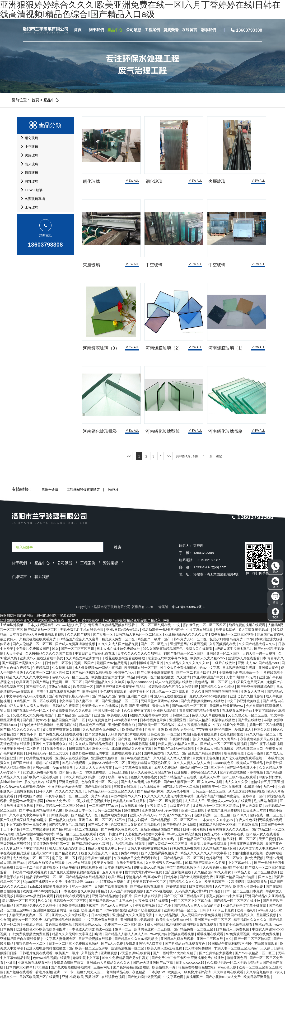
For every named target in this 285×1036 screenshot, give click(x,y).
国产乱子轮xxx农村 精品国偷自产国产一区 (54, 777)
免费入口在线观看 (199, 705)
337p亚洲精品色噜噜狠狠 (63, 976)
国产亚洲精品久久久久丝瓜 (104, 739)
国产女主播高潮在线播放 (156, 729)
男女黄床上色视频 (206, 815)
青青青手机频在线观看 (236, 981)
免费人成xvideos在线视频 (208, 753)
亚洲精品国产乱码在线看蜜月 (45, 796)
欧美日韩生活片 (111, 891)
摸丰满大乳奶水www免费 (144, 929)
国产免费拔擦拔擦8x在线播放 (203, 758)
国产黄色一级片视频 (132, 796)
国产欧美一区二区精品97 (156, 781)
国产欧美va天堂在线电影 (41, 834)
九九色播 (165, 962)
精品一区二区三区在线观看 (76, 891)
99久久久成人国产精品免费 (118, 701)
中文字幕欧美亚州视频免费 (26, 881)
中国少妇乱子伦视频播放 (92, 858)
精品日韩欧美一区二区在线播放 (151, 734)
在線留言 (189, 30)
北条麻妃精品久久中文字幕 (132, 805)
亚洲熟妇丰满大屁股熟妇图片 (149, 820)
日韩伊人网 (44, 848)
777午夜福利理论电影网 (214, 786)
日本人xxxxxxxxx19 (190, 1019)
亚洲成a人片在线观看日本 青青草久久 (256, 715)
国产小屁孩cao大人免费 (224, 1034)
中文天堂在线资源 (36, 886)
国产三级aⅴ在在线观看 (239, 834)
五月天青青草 (112, 929)
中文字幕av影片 (240, 919)
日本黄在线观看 (201, 943)
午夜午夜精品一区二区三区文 (67, 853)
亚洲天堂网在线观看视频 (189, 701)
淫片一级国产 (82, 943)
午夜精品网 (41, 724)
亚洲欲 (11, 1019)
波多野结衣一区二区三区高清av (216, 862)
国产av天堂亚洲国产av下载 (153, 1019)
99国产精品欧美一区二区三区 (182, 915)
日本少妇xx (157, 1029)
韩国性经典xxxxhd (88, 981)
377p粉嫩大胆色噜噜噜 (37, 781)
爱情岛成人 (243, 786)
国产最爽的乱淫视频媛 (180, 881)
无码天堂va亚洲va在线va (160, 758)
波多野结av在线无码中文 (91, 810)
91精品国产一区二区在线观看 (35, 758)
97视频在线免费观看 (185, 905)
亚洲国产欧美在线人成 (111, 772)
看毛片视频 (43, 1029)
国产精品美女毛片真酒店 (67, 881)
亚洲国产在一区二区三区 (213, 976)
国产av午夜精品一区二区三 (255, 1010)
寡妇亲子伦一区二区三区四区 (205, 682)
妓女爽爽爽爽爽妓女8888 (61, 786)
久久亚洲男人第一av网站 (164, 919)
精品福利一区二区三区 (240, 896)
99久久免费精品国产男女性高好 (126, 1015)
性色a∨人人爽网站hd (117, 962)
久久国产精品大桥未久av (257, 701)
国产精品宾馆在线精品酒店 (85, 934)
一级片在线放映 (224, 720)
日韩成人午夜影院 (66, 762)
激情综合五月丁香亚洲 (267, 839)
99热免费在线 (95, 829)
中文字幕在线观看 (200, 686)
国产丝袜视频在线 (178, 929)
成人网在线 (155, 981)
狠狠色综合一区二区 (31, 1000)
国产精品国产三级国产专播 (200, 896)
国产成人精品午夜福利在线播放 (212, 777)
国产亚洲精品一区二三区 (120, 758)
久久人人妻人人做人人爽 (192, 820)
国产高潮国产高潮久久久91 (22, 720)
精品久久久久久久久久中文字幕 (204, 910)
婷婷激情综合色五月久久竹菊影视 (173, 743)
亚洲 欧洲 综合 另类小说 (176, 786)
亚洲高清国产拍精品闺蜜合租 (218, 853)
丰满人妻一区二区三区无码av (236, 1005)
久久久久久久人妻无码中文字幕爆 (169, 853)
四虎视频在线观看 (98, 843)
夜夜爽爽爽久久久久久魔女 (229, 886)
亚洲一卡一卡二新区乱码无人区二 (79, 1029)
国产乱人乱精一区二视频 (181, 843)
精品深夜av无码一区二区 (45, 934)
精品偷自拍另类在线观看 (47, 919)
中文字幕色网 (174, 1034)
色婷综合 (249, 853)
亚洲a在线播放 (60, 743)
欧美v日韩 (90, 748)
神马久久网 (262, 786)
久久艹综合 (223, 943)
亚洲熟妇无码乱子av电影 (160, 867)
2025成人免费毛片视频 (40, 829)
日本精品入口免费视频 (233, 986)
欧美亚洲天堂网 (255, 867)
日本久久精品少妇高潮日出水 (84, 834)
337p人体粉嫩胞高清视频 (137, 801)
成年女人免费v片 (59, 858)
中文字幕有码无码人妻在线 (26, 753)
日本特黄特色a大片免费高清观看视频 (37, 691)
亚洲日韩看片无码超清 (137, 976)
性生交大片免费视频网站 (179, 724)
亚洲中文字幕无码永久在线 (53, 801)
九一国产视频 (39, 896)
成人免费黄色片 (100, 777)
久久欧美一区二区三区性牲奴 (48, 729)
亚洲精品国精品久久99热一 (157, 896)
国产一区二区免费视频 (166, 858)
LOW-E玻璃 (32, 213)
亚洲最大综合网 (165, 767)
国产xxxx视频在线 (159, 948)
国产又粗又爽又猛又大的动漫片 (23, 877)
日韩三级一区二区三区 (209, 848)
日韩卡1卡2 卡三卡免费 (217, 967)
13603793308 (45, 276)
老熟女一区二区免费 (27, 976)
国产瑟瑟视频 (95, 791)
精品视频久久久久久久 (251, 976)
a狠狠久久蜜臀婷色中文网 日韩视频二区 (160, 772)
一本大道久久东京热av (217, 877)
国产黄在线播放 (250, 777)
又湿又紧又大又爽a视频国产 (34, 772)
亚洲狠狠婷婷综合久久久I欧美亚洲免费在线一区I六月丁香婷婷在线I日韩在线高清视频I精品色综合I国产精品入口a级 (84, 677)
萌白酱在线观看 (266, 1000)
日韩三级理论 (118, 829)
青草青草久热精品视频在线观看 (112, 682)
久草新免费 (90, 1010)
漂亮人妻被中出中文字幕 (224, 953)
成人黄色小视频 (178, 848)
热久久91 (44, 957)
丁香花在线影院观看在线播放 (124, 715)
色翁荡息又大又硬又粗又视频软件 (136, 881)
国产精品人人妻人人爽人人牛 (126, 991)
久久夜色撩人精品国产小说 (223, 924)
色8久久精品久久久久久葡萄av (215, 796)
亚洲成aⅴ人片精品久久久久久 (108, 1019)
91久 (55, 705)
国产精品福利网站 (151, 848)
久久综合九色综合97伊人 (265, 1029)
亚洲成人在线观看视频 (72, 815)
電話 (275, 568)
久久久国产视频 (79, 691)
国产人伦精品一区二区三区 (33, 701)
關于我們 (96, 30)
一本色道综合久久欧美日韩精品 (84, 948)
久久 (229, 995)
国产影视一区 (103, 691)
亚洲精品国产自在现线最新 (20, 995)
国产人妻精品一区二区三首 (168, 900)
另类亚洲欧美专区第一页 (51, 900)
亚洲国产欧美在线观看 (145, 967)
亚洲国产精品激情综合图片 (112, 953)
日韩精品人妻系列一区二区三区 (139, 691)
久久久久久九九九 (69, 848)
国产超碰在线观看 (19, 1029)
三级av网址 (102, 1024)
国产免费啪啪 (62, 896)
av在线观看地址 (133, 862)
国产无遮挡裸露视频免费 (160, 910)
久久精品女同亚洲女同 (83, 715)
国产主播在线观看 (148, 953)
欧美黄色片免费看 (39, 815)
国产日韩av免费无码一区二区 (186, 696)
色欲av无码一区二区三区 (71, 734)
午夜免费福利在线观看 (152, 957)
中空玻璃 (30, 152)
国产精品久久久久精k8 (218, 743)
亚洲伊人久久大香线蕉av (70, 972)
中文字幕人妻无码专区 (59, 995)
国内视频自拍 (154, 810)
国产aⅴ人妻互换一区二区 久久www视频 (193, 839)
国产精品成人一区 (85, 872)
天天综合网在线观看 (228, 1029)
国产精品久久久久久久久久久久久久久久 (105, 896)
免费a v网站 (130, 910)
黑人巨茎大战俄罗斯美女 (67, 905)
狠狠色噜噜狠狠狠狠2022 (197, 1024)
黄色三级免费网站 (59, 981)
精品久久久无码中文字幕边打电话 (77, 991)
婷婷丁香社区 (139, 748)
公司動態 (133, 30)
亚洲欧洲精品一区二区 (181, 967)
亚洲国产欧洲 (137, 753)
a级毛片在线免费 (205, 791)
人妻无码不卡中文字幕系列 (26, 905)
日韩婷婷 (171, 934)
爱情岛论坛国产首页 (69, 1019)
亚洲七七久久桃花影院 (247, 753)
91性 (186, 791)
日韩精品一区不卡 (58, 720)
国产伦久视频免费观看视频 (242, 815)
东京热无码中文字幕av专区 (168, 715)
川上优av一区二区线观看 (171, 748)
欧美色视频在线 (232, 791)
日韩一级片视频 (195, 886)
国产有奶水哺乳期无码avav (69, 753)
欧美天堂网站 (226, 686)
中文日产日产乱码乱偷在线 (95, 710)
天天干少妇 (14, 710)
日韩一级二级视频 (108, 867)
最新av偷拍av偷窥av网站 (35, 891)
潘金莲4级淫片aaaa (80, 938)
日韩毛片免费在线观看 (36, 1010)
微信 (275, 583)
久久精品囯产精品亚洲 (220, 905)
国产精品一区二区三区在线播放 (237, 957)
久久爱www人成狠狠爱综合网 (24, 843)
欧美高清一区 (83, 743)
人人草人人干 (195, 858)
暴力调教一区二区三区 (19, 957)
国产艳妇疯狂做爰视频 (144, 1034)
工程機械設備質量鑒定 (83, 546)
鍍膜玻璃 (30, 189)
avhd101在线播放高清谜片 (50, 943)
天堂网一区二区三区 (67, 739)
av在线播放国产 (139, 815)
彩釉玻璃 (30, 201)
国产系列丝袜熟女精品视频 (92, 729)
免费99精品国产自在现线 (179, 834)
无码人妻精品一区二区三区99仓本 (61, 862)
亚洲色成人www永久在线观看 (229, 858)
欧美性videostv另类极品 (41, 948)
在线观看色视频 (114, 1034)
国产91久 (240, 872)
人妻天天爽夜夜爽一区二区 (29, 972)
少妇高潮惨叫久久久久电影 (72, 767)
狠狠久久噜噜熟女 (144, 834)
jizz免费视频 (254, 915)
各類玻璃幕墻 (33, 225)
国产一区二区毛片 (154, 701)
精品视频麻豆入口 (250, 805)
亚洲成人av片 (210, 834)
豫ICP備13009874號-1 (188, 664)
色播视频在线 (66, 781)
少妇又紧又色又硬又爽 (247, 739)
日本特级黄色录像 (153, 777)
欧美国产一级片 (67, 1010)
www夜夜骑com (126, 777)
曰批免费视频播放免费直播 (29, 991)
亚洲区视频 (109, 1010)
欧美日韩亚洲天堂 (257, 1034)
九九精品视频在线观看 (129, 900)
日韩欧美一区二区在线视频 (222, 843)
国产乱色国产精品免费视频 (202, 810)
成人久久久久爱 (236, 839)
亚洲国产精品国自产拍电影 (235, 934)
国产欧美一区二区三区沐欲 (89, 1005)
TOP (275, 613)
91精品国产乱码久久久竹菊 (205, 919)
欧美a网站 (116, 934)
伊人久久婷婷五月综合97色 (151, 829)
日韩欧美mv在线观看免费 (28, 929)
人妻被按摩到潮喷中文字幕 (145, 891)
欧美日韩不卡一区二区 (150, 938)
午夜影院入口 (157, 862)
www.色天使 (227, 1024)
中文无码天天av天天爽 (65, 843)
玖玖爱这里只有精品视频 (247, 848)
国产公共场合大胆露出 (216, 1010)
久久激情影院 (105, 796)
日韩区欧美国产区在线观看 (39, 1034)
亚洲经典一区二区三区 (223, 710)
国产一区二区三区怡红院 (253, 995)
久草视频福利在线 (223, 701)
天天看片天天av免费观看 (209, 900)
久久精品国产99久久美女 (213, 929)
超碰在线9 (132, 867)
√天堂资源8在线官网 (135, 1010)
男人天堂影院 (252, 862)
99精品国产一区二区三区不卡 (202, 824)
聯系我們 (208, 30)
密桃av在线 (264, 981)
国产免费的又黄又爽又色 (120, 886)
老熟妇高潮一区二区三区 (212, 872)
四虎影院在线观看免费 (73, 953)
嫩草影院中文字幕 (86, 1015)
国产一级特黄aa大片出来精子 (175, 1010)
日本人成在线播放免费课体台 (119, 705)
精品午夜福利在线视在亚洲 (82, 924)
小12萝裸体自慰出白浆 (113, 938)
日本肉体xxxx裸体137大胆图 (27, 1024)
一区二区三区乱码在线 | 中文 (159, 682)
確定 (219, 513)
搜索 (117, 604)
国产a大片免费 (112, 1000)
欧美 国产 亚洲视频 (135, 762)
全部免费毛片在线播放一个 (239, 729)
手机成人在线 (33, 981)
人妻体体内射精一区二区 (107, 820)
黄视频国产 (195, 1034)
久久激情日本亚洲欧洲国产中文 (200, 734)
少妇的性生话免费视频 (246, 910)
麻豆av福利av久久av (126, 853)
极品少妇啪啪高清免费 (227, 696)
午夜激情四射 (179, 796)
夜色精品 (139, 1029)
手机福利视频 (248, 881)
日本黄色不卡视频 (93, 781)
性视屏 (150, 786)
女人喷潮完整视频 (198, 1005)
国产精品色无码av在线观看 (174, 805)
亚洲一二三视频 (193, 867)
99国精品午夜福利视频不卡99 (230, 1000)
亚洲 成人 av (247, 720)
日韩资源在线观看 (14, 896)
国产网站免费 (98, 881)
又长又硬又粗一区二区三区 (248, 772)
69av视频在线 (115, 967)
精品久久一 (9, 1034)
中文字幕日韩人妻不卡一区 (79, 758)
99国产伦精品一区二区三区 (184, 710)
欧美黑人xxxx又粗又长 (130, 858)
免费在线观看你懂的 (126, 810)
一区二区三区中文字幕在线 (191, 957)
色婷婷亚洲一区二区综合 (224, 915)
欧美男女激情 (103, 919)
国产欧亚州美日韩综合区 (256, 743)
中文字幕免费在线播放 (101, 976)
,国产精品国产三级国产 (74, 772)
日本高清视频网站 (118, 924)
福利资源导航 (257, 938)
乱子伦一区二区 (64, 915)
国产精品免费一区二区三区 (193, 986)
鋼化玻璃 (30, 140)
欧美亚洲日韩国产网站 (33, 739)
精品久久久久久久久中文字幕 (28, 734)
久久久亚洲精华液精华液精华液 (215, 748)
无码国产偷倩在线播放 (127, 948)
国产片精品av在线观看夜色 (185, 1000)
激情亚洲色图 (237, 1015)
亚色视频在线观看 (114, 748)
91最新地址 (252, 843)
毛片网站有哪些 (266, 858)
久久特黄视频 (62, 724)
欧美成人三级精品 (250, 820)
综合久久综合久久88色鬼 (100, 910)
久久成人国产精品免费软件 (95, 801)
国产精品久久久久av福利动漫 (136, 995)
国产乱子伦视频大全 (241, 824)
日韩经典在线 (59, 872)
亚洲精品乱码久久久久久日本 (187, 691)
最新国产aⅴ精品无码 (112, 720)
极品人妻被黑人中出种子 (106, 905)
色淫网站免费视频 (114, 872)
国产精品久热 (36, 743)
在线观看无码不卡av (237, 767)
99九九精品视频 (167, 972)
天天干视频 (267, 896)
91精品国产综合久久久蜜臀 (79, 696)
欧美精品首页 (132, 786)
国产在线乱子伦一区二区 (31, 767)
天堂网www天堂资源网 (26, 858)
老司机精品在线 (118, 1029)
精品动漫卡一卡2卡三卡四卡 (163, 686)
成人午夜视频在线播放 (194, 781)
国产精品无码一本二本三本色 (111, 957)
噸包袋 (113, 546)
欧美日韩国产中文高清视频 (225, 938)
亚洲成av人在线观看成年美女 (42, 715)
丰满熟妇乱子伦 (74, 682)
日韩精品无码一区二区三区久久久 (109, 848)
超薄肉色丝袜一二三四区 (153, 986)
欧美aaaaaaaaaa (140, 739)
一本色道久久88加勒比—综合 (91, 986)
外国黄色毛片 (124, 729)
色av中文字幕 (210, 724)
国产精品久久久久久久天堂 (20, 786)
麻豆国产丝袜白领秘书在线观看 (36, 820)
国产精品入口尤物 (63, 877)
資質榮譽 (171, 30)
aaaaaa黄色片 (224, 820)
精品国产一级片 (149, 696)
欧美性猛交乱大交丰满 (108, 734)
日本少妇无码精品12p (44, 682)
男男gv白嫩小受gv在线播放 (53, 824)
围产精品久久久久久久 (186, 938)
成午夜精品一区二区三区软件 (233, 691)
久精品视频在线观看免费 (38, 696)
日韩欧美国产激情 (29, 853)
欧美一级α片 (246, 967)
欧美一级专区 (118, 834)
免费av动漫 (100, 853)
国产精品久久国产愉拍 (109, 753)
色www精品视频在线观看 (52, 1015)
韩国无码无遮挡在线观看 (169, 753)
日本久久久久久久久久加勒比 (139, 710)
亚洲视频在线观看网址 (50, 967)
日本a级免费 (101, 972)
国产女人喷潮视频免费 (197, 934)
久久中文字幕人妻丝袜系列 (259, 905)
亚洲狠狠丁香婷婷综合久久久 (196, 829)
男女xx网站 (159, 796)
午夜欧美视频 (145, 962)
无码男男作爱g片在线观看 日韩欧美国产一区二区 (144, 791)
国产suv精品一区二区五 (190, 762)
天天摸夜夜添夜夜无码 (247, 900)
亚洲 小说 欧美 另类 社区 (81, 1034)
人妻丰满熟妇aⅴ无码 (241, 734)
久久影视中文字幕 (137, 767)
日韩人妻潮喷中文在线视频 (147, 905)
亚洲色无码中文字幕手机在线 (245, 962)
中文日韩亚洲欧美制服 (244, 758)
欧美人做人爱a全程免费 (165, 1005)
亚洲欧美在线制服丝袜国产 (79, 962)
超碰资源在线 (176, 943)
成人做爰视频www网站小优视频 (98, 724)
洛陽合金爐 (50, 546)
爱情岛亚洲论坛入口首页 (144, 1000)
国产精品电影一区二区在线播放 (75, 886)
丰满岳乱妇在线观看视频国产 (59, 748)
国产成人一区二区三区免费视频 (224, 801)
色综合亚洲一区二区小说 (100, 839)
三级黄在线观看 (126, 843)
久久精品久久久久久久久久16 (188, 720)
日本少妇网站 (138, 877)
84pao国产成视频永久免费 (43, 938)
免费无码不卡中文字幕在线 (224, 891)
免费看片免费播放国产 (33, 705)
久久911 (173, 810)
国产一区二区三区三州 (78, 705)
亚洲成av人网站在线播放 (215, 805)
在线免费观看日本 (130, 919)
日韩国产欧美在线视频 (111, 943)
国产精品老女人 (67, 910)
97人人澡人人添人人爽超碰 (29, 762)
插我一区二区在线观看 (266, 781)
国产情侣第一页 (71, 829)
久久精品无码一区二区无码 (227, 1019)
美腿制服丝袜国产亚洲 (147, 720)
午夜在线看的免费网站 (230, 781)
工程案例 (152, 30)
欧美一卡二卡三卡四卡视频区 (38, 924)
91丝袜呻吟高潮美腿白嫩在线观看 (191, 981)
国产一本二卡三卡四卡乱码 (196, 729)
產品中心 (114, 30)
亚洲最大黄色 (268, 724)
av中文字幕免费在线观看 (134, 824)
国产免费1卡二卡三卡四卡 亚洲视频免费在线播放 (188, 1015)
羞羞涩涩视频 (266, 972)
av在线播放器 (150, 843)
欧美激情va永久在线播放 (100, 762)
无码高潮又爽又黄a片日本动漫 (198, 948)
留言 (275, 598)
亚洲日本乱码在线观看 (177, 995)
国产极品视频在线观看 (147, 943)
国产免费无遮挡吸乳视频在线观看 (75, 929)
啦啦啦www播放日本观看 (35, 953)
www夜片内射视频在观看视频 (172, 991)
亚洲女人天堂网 (253, 748)
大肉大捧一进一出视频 (259, 710)
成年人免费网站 (166, 824)
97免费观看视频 (238, 991)
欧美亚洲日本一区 (79, 867)
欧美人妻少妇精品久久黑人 (178, 801)
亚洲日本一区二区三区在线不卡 (102, 877)
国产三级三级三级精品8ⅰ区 (184, 953)
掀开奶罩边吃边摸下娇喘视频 (242, 829)
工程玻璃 (30, 237)
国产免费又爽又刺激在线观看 (61, 791)
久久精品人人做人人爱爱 (172, 815)
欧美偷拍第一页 (164, 1024)
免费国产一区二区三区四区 (124, 981)
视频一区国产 (84, 720)
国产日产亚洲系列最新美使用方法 (121, 743)
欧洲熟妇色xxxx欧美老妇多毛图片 (41, 986)
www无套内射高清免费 (184, 891)
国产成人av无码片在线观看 (141, 839)
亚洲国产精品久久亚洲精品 (265, 953)
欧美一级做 (255, 810)
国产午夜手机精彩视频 (267, 801)
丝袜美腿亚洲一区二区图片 (20, 805)
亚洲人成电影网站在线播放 (46, 1005)
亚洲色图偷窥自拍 (122, 781)
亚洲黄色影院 (69, 839)
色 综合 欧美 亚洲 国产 (86, 967)
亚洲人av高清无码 (144, 872)
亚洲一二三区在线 (210, 995)
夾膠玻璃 (30, 164)
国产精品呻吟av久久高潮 (91, 900)
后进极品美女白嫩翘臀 (95, 915)
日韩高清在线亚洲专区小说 (89, 805)
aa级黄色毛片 (180, 862)
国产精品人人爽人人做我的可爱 (197, 962)
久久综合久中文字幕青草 (28, 872)
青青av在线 (161, 762)
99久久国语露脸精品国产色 (163, 705)
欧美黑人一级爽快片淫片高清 (190, 1029)
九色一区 (269, 843)
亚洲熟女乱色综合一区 (108, 815)
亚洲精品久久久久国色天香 (132, 972)
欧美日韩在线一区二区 (141, 724)
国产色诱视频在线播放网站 (71, 1024)
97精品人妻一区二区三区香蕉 (256, 929)
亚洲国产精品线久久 (239, 972)
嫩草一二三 (123, 986)
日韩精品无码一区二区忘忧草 (48, 810)
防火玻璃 (30, 177)
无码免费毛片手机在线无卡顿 (82, 686)
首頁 (77, 30)
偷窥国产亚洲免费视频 (224, 867)
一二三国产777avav (104, 862)
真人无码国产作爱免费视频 (201, 972)
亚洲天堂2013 (43, 910)
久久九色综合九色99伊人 (101, 786)
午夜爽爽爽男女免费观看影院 (136, 915)
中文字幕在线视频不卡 (184, 924)
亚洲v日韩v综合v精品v (123, 686)
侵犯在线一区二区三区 (267, 872)
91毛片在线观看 (74, 820)
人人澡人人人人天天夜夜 (94, 824)
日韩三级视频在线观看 (96, 995)
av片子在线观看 (79, 919)
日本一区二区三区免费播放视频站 (74, 1000)
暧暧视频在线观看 (210, 991)
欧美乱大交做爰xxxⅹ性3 (174, 976)
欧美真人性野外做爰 (248, 943)
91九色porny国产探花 (175, 872)
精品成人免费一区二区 (119, 696)
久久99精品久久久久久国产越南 (49, 710)
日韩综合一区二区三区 (70, 957)
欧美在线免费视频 (266, 991)
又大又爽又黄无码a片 (254, 686)
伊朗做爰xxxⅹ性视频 (149, 924)
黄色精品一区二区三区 (212, 739)
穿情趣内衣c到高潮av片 (144, 934)
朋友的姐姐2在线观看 (40, 839)
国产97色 (265, 934)
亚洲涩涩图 (178, 777)
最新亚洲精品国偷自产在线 (160, 886)
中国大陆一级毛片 (108, 767)
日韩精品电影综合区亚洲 (218, 881)
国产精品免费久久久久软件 (36, 962)
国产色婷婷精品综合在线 (131, 1024)
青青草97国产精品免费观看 (199, 767)
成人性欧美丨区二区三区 (31, 915)
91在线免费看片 (54, 805)
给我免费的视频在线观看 (247, 682)
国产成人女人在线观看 (263, 891)
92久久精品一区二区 (261, 791)
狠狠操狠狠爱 (234, 810)
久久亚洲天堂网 (81, 796)
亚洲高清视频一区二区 (128, 1005)
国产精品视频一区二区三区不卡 (174, 877)
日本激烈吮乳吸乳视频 (239, 724)
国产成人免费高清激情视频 (75, 701)
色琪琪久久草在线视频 (209, 772)
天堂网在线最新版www (227, 762)
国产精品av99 (269, 720)
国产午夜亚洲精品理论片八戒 (41, 867)
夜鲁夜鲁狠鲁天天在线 (257, 796)
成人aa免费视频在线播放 (174, 739)
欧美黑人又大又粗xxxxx (208, 715)
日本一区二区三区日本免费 (243, 948)
